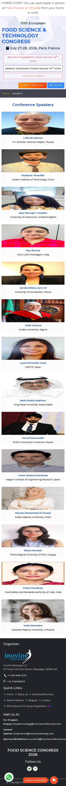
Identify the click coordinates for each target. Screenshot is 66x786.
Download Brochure (43, 694)
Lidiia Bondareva (33, 138)
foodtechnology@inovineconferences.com (37, 724)
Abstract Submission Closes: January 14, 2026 (33, 68)
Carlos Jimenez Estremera (33, 475)
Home (5, 93)
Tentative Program (33, 75)
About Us (23, 694)
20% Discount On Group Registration (29, 706)
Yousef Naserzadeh (33, 438)
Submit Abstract (32, 85)
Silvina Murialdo (33, 550)
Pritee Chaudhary (33, 588)
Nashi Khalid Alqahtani (33, 400)
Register (55, 85)
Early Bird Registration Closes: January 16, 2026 (33, 59)
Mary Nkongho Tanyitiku (33, 213)
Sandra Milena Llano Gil (33, 288)
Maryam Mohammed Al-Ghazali (33, 513)
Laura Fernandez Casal (33, 363)
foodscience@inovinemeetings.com (33, 733)
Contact (46, 700)
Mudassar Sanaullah (33, 175)
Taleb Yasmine (33, 325)
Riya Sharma (33, 250)
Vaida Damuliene (33, 625)
